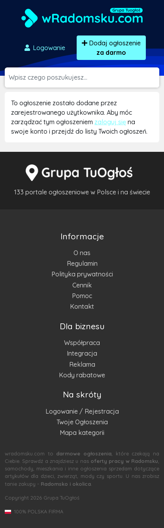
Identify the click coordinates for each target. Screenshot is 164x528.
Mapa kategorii (82, 433)
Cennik (82, 285)
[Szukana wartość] (84, 77)
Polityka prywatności (82, 274)
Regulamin (82, 263)
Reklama (82, 364)
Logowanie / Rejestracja (82, 411)
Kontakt (82, 306)
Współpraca (82, 343)
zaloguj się (110, 122)
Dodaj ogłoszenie (111, 47)
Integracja (82, 353)
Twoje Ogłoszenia (82, 422)
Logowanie (44, 48)
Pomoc (82, 296)
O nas (82, 253)
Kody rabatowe (82, 375)
